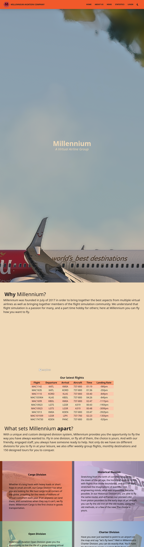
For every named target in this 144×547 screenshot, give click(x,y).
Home (88, 4)
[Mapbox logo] (45, 369)
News (109, 4)
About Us (99, 4)
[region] (72, 345)
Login (130, 4)
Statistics (119, 4)
